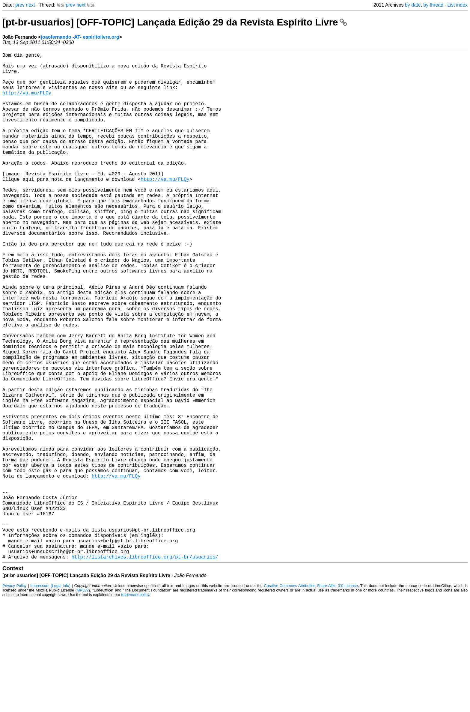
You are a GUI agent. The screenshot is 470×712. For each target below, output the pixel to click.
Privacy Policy (14, 698)
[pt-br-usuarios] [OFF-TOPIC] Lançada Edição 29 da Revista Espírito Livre (174, 22)
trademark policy (135, 707)
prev (20, 4)
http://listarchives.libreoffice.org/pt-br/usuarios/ (144, 669)
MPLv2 (83, 703)
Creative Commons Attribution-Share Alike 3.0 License (311, 698)
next (30, 4)
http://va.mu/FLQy (26, 102)
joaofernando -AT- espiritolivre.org (80, 37)
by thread (433, 4)
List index (457, 4)
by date (413, 4)
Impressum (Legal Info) (50, 698)
